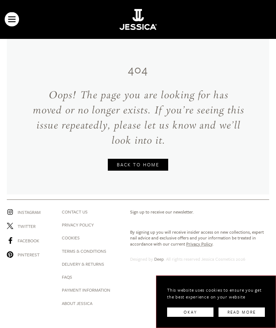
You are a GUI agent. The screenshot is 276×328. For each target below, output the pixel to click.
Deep (159, 259)
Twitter (27, 226)
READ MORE (241, 312)
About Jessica (77, 303)
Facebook (28, 240)
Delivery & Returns (83, 264)
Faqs (67, 277)
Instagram (29, 212)
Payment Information (86, 290)
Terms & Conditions (84, 251)
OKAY (190, 312)
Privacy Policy (78, 225)
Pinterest (29, 254)
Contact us (75, 212)
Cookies (71, 238)
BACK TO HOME (138, 164)
